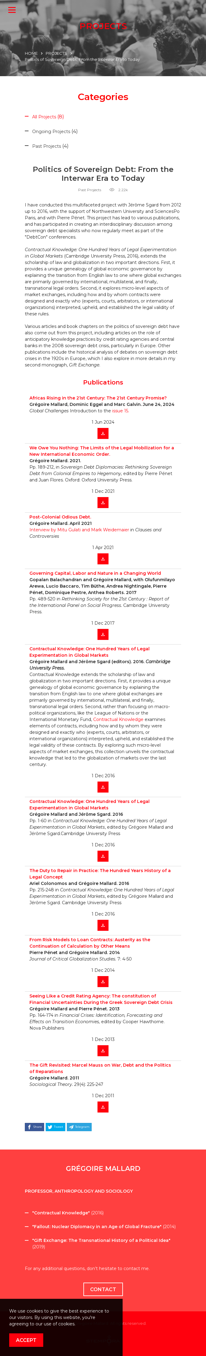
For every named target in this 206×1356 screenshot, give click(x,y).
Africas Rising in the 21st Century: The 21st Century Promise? (98, 398)
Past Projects (89, 190)
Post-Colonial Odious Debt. (60, 517)
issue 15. (120, 411)
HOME (31, 53)
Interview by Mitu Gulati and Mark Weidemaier (79, 530)
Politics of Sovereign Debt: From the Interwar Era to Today (82, 59)
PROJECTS (56, 53)
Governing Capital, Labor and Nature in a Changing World (95, 573)
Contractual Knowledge (118, 719)
